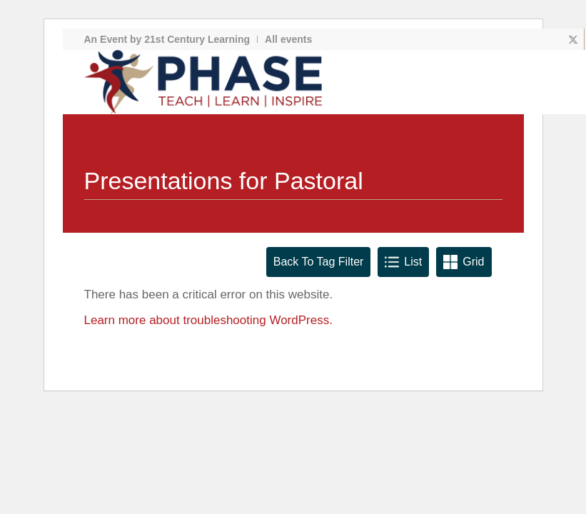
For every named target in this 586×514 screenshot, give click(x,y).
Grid (463, 262)
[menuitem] (171, 39)
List (403, 262)
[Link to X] (573, 39)
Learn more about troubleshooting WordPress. (208, 320)
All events (288, 39)
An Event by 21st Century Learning (167, 39)
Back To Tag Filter (318, 262)
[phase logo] (203, 82)
